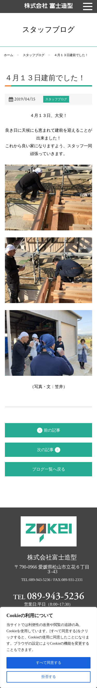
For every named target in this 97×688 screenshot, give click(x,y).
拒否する (48, 677)
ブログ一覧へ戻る (48, 469)
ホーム (8, 55)
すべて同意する (48, 663)
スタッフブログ (33, 55)
